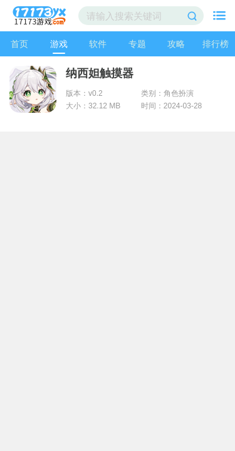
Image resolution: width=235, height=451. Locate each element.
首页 (19, 44)
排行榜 (215, 44)
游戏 (59, 44)
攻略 (176, 44)
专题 (137, 44)
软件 (98, 44)
